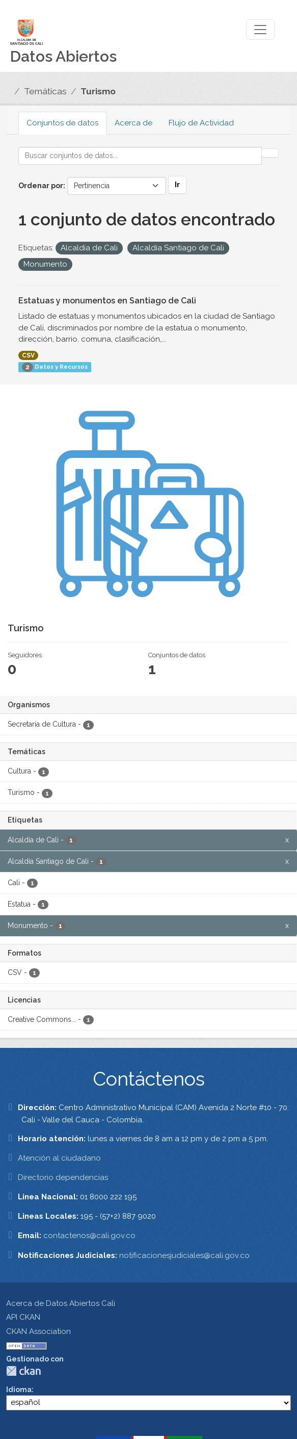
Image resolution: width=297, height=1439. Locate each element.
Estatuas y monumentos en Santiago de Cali (107, 300)
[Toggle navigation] (260, 29)
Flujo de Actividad (201, 122)
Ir (177, 185)
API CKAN (23, 1317)
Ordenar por (40, 186)
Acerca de (133, 122)
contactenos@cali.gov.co (89, 1235)
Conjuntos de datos (62, 122)
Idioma (19, 1389)
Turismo (98, 91)
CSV (28, 355)
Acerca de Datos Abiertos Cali (60, 1303)
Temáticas (45, 91)
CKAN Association (38, 1331)
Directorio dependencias (63, 1177)
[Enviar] (270, 153)
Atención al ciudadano (59, 1158)
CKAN (23, 1371)
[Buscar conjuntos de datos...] (140, 156)
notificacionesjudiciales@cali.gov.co (184, 1255)
